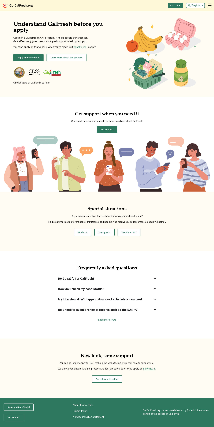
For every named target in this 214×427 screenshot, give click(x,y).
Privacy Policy (80, 410)
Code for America (196, 410)
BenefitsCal (79, 46)
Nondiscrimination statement (88, 416)
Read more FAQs (107, 319)
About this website (83, 405)
